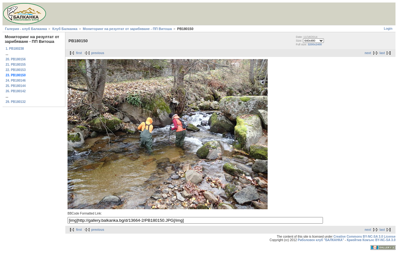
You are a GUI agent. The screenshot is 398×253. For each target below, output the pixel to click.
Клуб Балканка (64, 29)
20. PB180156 (16, 59)
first (79, 53)
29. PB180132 (16, 102)
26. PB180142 (16, 91)
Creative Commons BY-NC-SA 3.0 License (364, 236)
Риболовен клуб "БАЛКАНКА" (321, 240)
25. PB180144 (16, 86)
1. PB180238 (15, 48)
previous (97, 53)
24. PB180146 (16, 80)
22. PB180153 (16, 70)
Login (388, 28)
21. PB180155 (16, 64)
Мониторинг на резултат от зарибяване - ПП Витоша (127, 29)
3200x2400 (315, 44)
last (382, 53)
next (368, 53)
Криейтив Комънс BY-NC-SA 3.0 (371, 240)
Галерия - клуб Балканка (26, 29)
